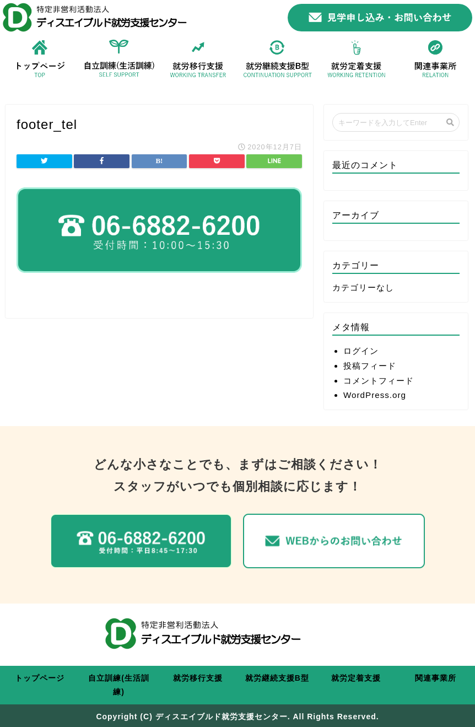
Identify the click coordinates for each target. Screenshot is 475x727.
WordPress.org (374, 395)
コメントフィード (378, 380)
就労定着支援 (356, 678)
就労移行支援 (198, 678)
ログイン (361, 351)
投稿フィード (369, 365)
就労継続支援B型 (277, 678)
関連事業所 (435, 678)
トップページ (39, 678)
